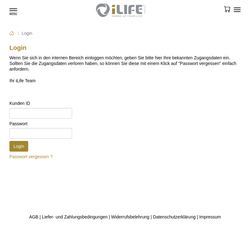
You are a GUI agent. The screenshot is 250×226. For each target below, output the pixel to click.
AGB (34, 216)
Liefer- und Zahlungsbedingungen (74, 216)
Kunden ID (19, 103)
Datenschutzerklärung (174, 216)
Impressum (210, 216)
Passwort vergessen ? (31, 156)
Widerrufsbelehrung (130, 216)
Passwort (18, 123)
